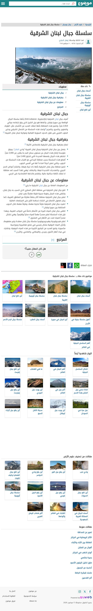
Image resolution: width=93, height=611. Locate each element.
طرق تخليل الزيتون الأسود (81, 563)
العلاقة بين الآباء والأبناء (81, 542)
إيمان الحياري (63, 40)
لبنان (56, 119)
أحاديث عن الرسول (84, 568)
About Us (33, 601)
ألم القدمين (87, 578)
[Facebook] (90, 592)
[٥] (29, 217)
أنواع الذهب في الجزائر (82, 552)
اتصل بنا (12, 591)
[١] (45, 129)
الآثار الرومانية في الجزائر (81, 537)
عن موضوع (33, 591)
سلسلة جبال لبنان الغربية (83, 96)
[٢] (4, 132)
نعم (38, 255)
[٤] (43, 207)
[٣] (24, 185)
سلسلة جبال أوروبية (85, 104)
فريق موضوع (10, 601)
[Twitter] (85, 592)
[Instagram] (80, 592)
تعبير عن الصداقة (85, 532)
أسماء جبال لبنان (84, 91)
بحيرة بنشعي (86, 558)
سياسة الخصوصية (30, 596)
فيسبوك (70, 265)
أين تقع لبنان (85, 110)
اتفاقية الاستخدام (8, 596)
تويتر (63, 265)
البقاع (17, 149)
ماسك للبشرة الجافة (83, 573)
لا (31, 255)
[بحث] (73, 3)
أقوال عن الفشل (85, 547)
